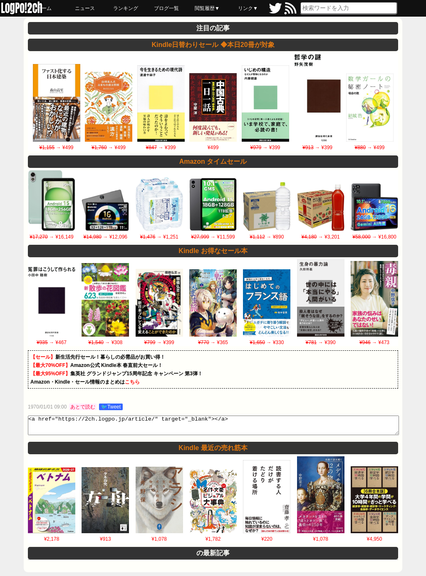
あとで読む (82, 407)
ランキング (125, 8)
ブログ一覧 (166, 8)
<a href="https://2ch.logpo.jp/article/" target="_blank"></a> (213, 427)
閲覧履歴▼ (207, 8)
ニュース (85, 8)
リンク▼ (248, 8)
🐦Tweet (111, 407)
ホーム (44, 8)
